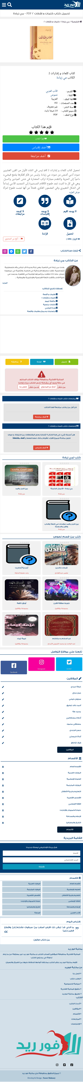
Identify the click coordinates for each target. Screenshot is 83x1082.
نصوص (54, 95)
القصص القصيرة (41, 798)
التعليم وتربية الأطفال (41, 792)
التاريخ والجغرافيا (41, 823)
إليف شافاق (41, 743)
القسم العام (41, 767)
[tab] (66, 203)
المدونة (37, 912)
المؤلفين (72, 679)
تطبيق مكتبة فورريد (72, 994)
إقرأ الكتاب (41, 139)
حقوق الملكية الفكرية (71, 989)
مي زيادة (65, 21)
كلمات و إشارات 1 (50, 297)
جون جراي (41, 693)
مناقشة (17, 361)
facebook (13, 672)
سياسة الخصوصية (72, 984)
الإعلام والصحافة (41, 817)
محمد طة (41, 712)
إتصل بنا (23, 387)
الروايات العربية (41, 773)
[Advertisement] (42, 334)
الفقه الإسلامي (41, 804)
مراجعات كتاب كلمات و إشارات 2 (63, 398)
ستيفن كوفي (41, 699)
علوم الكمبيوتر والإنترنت (41, 810)
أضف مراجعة (41, 156)
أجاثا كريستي (41, 737)
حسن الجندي (41, 730)
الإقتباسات (76, 1024)
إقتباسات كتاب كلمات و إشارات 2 (63, 426)
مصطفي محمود (41, 724)
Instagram (41, 669)
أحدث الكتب (75, 1003)
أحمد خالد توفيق (41, 706)
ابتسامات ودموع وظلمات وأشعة (42, 311)
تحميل (66, 361)
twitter (69, 669)
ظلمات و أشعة (50, 294)
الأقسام (73, 758)
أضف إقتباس (41, 147)
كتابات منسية (50, 304)
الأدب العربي (52, 91)
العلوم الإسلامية (41, 779)
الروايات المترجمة (41, 785)
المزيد (4, 283)
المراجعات (76, 1019)
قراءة (42, 361)
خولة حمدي (41, 687)
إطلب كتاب (75, 978)
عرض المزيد (74, 192)
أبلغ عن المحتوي (48, 387)
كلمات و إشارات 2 (52, 21)
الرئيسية (76, 21)
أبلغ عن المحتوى (14, 239)
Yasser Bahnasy (49, 1078)
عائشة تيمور (51, 301)
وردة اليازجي (51, 308)
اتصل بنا (77, 973)
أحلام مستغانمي (41, 718)
